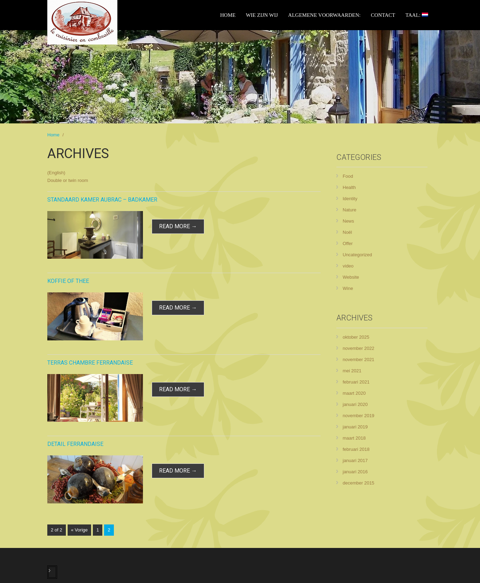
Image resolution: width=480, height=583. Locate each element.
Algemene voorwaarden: (324, 15)
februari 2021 (356, 382)
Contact (383, 15)
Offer (348, 243)
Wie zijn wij (262, 15)
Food (348, 176)
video (348, 266)
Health (349, 187)
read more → (178, 226)
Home (227, 15)
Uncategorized (357, 254)
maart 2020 (354, 393)
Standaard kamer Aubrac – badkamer (102, 199)
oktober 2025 (356, 337)
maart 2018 (354, 438)
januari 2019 (355, 426)
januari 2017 (355, 460)
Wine (348, 288)
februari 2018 (356, 449)
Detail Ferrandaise (75, 444)
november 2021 (358, 359)
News (348, 221)
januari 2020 (355, 404)
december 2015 (358, 483)
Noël (347, 232)
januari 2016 (355, 471)
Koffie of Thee (68, 281)
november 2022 (358, 348)
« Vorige (79, 530)
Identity (350, 198)
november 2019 (358, 415)
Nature (349, 209)
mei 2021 (352, 370)
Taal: (416, 15)
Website (351, 277)
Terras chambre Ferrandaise (90, 362)
